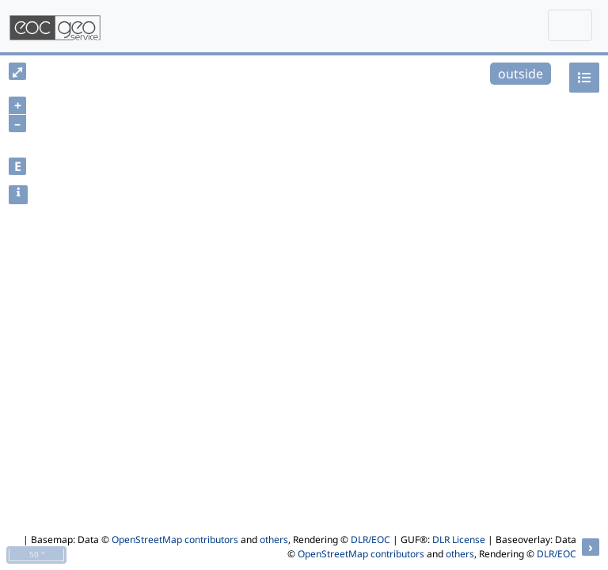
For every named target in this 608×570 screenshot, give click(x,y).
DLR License (458, 539)
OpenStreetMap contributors (175, 539)
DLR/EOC (370, 539)
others (274, 539)
